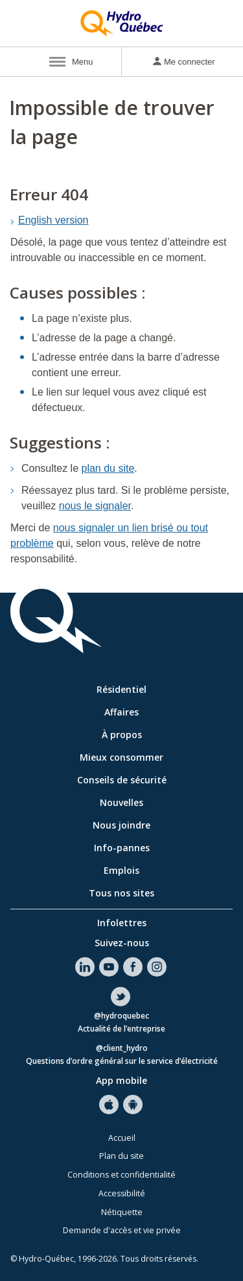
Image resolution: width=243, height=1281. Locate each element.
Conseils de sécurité (122, 780)
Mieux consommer (121, 757)
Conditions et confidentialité (121, 1174)
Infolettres (121, 922)
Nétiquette (122, 1212)
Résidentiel (121, 689)
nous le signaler (95, 505)
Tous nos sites (121, 893)
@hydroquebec (121, 1016)
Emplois (121, 870)
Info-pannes (122, 848)
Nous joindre (121, 825)
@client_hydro (122, 1048)
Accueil (121, 1137)
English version (53, 220)
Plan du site (121, 1155)
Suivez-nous (122, 943)
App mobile (121, 1080)
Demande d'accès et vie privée (122, 1230)
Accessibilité (121, 1193)
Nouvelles (121, 802)
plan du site (108, 468)
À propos (122, 734)
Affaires (121, 712)
